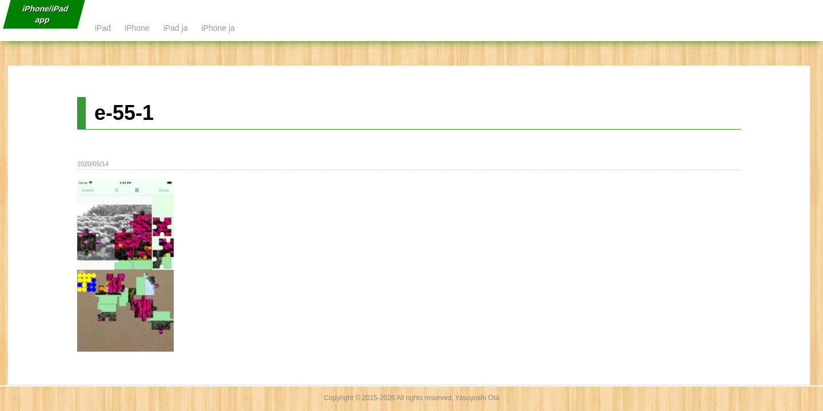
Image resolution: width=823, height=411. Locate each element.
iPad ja (175, 28)
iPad (103, 28)
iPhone (137, 28)
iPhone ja (217, 28)
